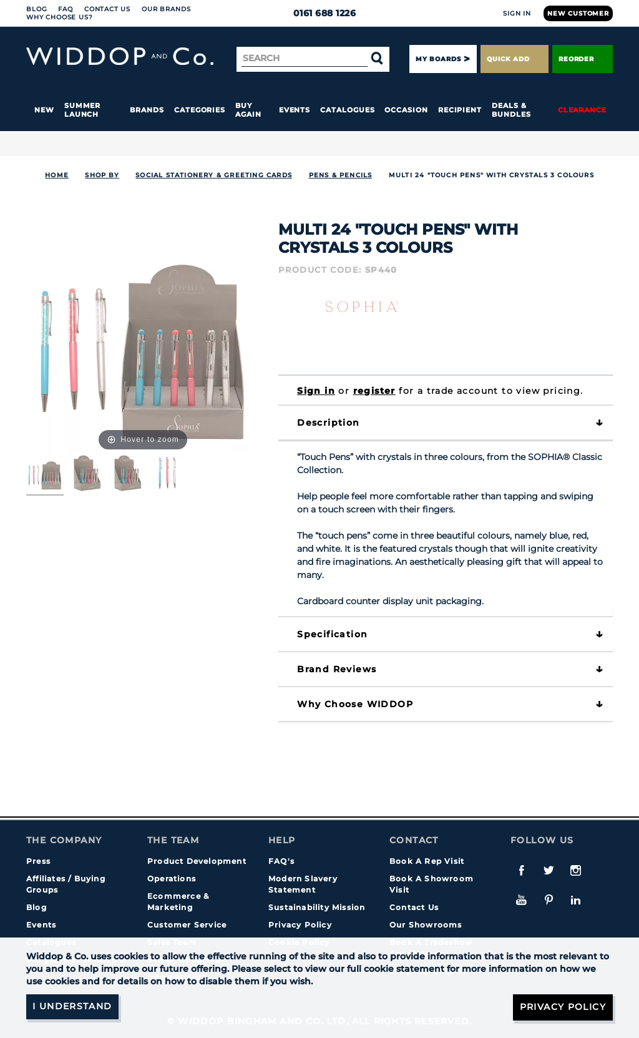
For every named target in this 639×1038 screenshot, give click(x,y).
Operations (171, 878)
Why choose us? (59, 17)
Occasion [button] (405, 109)
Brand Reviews (336, 669)
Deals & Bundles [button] (511, 110)
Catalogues (347, 109)
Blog (36, 9)
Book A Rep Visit (426, 861)
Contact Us (107, 9)
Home (57, 175)
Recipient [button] (460, 109)
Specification (332, 634)
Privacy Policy (300, 924)
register (374, 390)
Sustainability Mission (316, 907)
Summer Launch (82, 110)
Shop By (102, 175)
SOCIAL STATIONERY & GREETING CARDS (213, 175)
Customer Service (187, 924)
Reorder (583, 59)
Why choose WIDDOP (355, 704)
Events (295, 109)
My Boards (438, 59)
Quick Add (514, 59)
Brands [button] (147, 109)
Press (38, 861)
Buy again (248, 110)
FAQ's (281, 861)
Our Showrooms (425, 924)
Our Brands (166, 9)
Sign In (517, 13)
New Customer (578, 13)
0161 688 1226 (319, 13)
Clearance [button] (582, 109)
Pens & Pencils (341, 175)
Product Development (196, 861)
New (44, 109)
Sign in (316, 390)
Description (328, 422)
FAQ (65, 9)
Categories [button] (199, 109)
